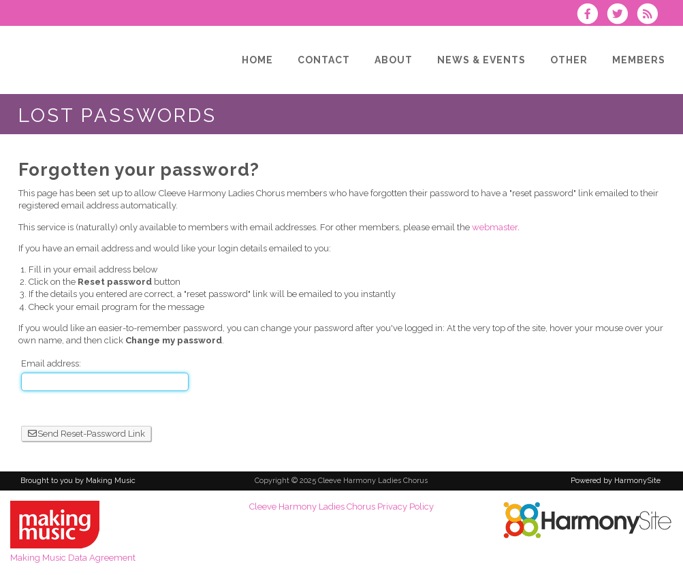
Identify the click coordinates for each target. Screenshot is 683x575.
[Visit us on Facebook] (592, 15)
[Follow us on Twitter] (622, 15)
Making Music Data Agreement (73, 558)
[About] (393, 60)
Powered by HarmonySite (616, 480)
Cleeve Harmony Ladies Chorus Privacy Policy (341, 506)
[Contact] (323, 60)
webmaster (495, 227)
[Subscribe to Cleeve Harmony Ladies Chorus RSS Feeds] (651, 15)
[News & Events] (481, 60)
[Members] (639, 60)
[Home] (257, 60)
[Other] (569, 60)
